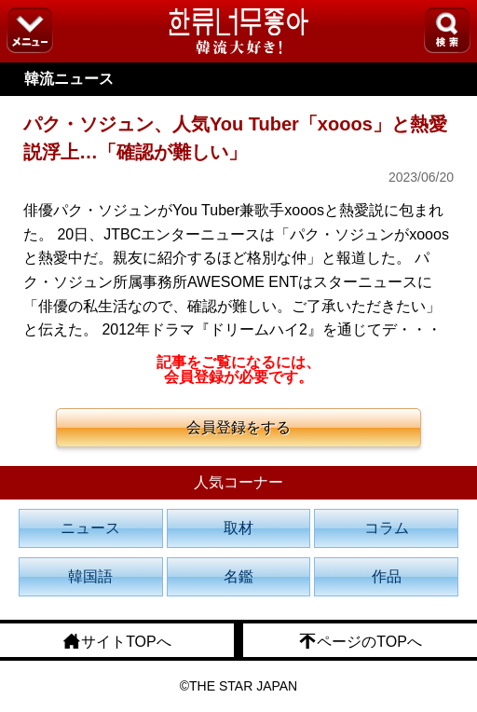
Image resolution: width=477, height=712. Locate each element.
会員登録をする (238, 427)
